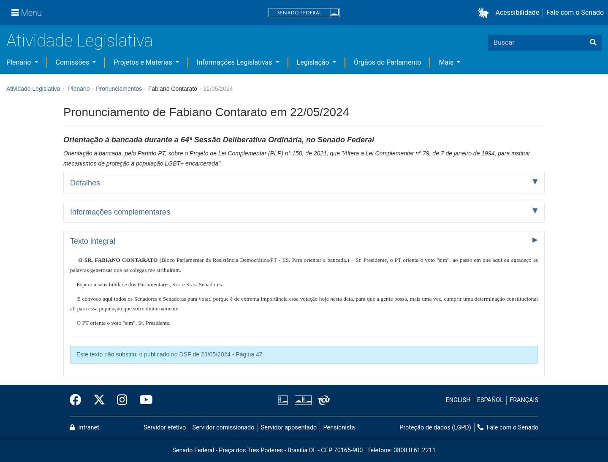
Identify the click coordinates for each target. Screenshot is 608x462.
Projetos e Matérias (144, 62)
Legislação (314, 62)
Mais (447, 62)
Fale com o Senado (575, 12)
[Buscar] (593, 42)
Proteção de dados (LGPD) (435, 427)
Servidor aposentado (289, 427)
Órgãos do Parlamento (387, 62)
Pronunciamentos (119, 88)
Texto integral (92, 241)
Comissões (73, 62)
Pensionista (339, 427)
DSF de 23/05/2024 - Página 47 (221, 354)
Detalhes (85, 183)
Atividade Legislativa (79, 41)
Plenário (19, 62)
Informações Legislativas (235, 62)
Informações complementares (120, 212)
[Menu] (26, 13)
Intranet (84, 427)
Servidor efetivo (165, 427)
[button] (485, 13)
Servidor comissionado (224, 427)
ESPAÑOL (490, 400)
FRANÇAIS (524, 400)
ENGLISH (458, 400)
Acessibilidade (518, 12)
